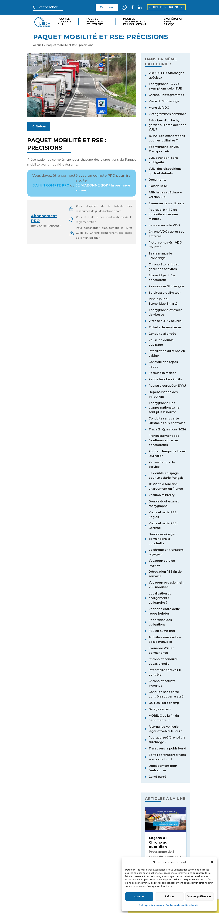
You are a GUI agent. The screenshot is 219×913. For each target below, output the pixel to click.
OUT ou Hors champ (164, 703)
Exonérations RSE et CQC (173, 22)
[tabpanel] (166, 847)
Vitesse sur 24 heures (165, 321)
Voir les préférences (199, 896)
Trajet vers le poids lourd (167, 748)
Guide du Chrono (166, 7)
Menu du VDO (159, 107)
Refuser (169, 896)
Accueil (38, 45)
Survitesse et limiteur (165, 292)
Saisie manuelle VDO (164, 225)
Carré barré (157, 776)
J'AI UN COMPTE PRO (51, 185)
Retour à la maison (162, 373)
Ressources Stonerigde (166, 286)
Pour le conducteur (64, 22)
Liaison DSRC (158, 186)
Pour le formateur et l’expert (94, 22)
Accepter (139, 896)
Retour (38, 126)
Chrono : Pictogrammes (166, 95)
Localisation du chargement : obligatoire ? (160, 598)
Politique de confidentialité (182, 905)
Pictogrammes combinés (167, 114)
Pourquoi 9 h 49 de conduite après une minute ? (163, 214)
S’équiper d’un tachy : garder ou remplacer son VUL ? (167, 125)
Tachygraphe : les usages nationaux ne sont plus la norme (164, 407)
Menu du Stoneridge (164, 101)
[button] (212, 862)
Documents (157, 179)
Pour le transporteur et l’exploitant (134, 22)
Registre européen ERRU (167, 385)
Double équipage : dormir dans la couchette (162, 539)
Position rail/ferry (161, 495)
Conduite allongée (162, 333)
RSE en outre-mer (162, 631)
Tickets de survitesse (165, 327)
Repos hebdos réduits (165, 379)
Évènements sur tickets (166, 203)
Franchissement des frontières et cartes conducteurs (164, 440)
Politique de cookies (151, 905)
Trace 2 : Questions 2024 (167, 429)
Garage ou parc (160, 709)
